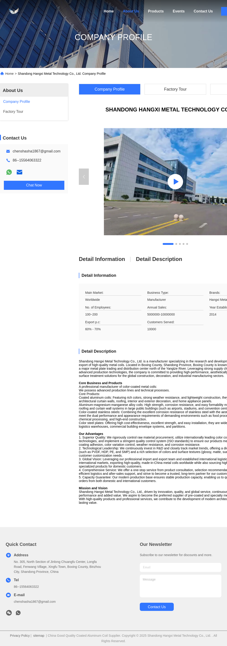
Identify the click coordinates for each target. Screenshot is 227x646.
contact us (157, 607)
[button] (168, 244)
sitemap (38, 635)
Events (179, 11)
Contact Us (203, 11)
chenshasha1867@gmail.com (36, 151)
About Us (131, 11)
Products (156, 11)
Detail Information (102, 259)
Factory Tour (175, 89)
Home (109, 11)
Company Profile (109, 89)
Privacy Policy (20, 635)
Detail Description (159, 259)
